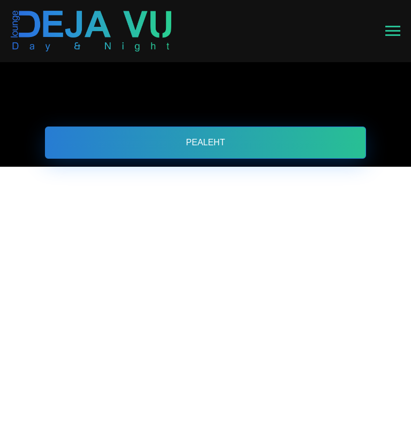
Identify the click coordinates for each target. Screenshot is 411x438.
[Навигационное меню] (392, 31)
